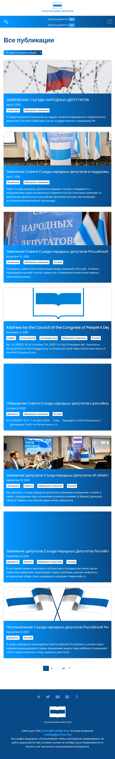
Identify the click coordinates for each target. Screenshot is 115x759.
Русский (58, 262)
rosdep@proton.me (58, 734)
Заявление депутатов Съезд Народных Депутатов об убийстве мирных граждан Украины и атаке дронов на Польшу (57, 475)
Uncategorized (48, 338)
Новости (29, 485)
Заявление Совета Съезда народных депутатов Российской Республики (57, 251)
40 (63, 668)
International (28, 338)
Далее (69, 668)
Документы (12, 414)
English (11, 338)
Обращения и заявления (36, 110)
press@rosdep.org (55, 731)
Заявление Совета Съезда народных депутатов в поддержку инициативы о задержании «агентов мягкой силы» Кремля (57, 171)
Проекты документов (58, 24)
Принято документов (58, 19)
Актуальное (13, 110)
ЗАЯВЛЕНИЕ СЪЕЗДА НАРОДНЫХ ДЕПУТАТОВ (47, 99)
